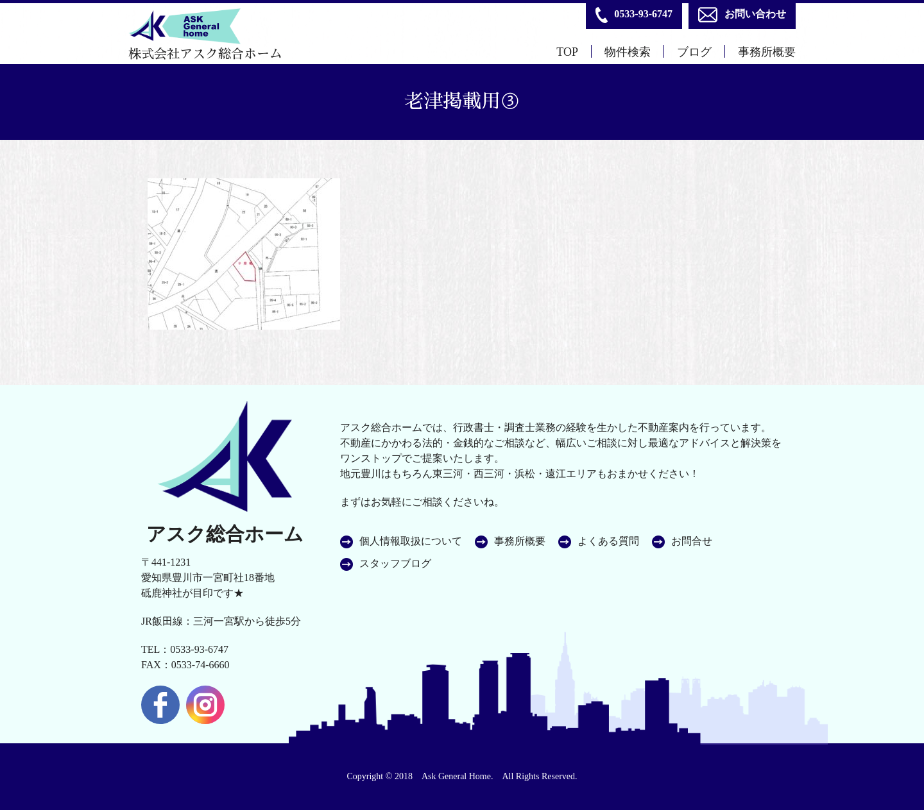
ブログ (694, 52)
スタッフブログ (395, 564)
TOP (567, 52)
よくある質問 (608, 541)
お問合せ (691, 541)
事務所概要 (767, 52)
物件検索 (627, 52)
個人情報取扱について (410, 541)
